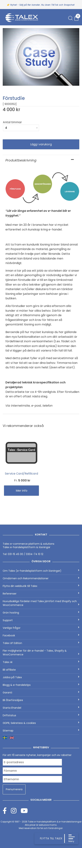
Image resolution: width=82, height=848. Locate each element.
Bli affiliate (41, 670)
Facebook (41, 635)
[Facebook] (7, 811)
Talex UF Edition (41, 643)
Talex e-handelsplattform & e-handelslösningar (54, 821)
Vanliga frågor (41, 628)
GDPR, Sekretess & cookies (41, 723)
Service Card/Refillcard (21, 473)
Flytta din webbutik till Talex (41, 586)
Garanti (41, 692)
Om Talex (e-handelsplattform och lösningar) (41, 571)
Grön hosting (41, 612)
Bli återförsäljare (41, 700)
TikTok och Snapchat (62, 4)
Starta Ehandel (41, 708)
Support (41, 620)
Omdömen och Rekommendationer (41, 578)
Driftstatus (41, 715)
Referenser (41, 593)
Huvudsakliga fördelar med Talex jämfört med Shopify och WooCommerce (41, 603)
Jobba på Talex (41, 677)
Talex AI (41, 662)
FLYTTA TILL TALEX (51, 838)
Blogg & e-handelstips (41, 685)
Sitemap (41, 730)
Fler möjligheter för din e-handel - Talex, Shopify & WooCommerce (41, 652)
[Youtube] (24, 811)
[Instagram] (16, 811)
